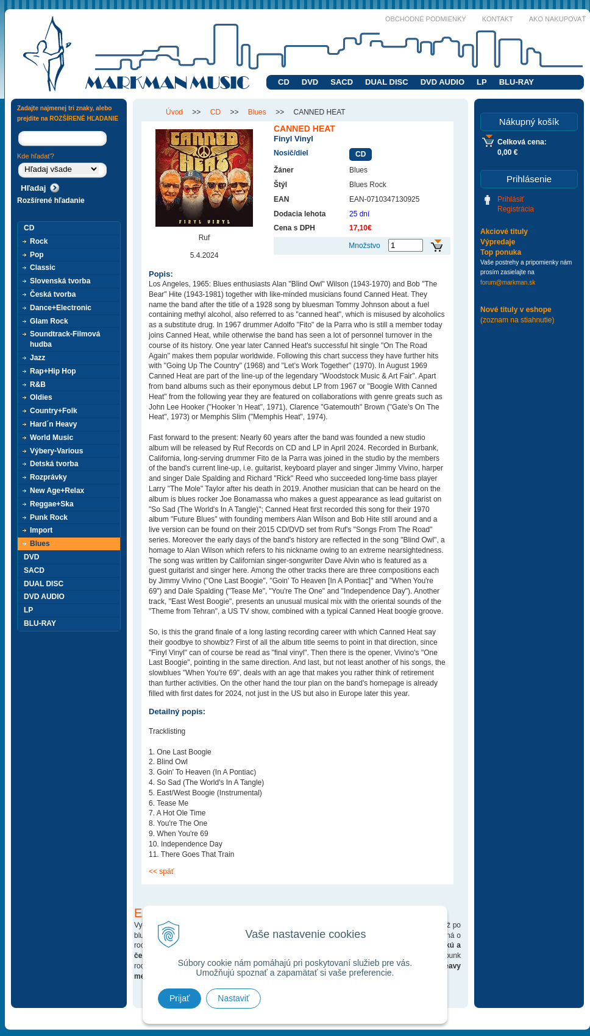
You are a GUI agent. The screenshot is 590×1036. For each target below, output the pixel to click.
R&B (38, 384)
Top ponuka (500, 252)
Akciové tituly (504, 231)
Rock (39, 241)
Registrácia (515, 209)
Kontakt (497, 19)
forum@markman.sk (507, 282)
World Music (51, 437)
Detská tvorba (54, 463)
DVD (310, 82)
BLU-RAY (516, 82)
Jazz (37, 357)
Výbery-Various (56, 451)
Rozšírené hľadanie (51, 200)
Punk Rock (49, 517)
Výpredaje (497, 242)
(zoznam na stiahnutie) (517, 320)
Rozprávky (48, 477)
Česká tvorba (53, 294)
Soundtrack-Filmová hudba (65, 339)
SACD (341, 82)
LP (482, 82)
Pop (37, 254)
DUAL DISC (386, 82)
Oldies (41, 397)
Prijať (179, 998)
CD (284, 82)
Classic (42, 267)
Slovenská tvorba (60, 281)
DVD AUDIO (442, 82)
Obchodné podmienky (425, 19)
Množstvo (364, 245)
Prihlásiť (510, 199)
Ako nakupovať (557, 19)
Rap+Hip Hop (53, 371)
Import (41, 530)
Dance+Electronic (60, 307)
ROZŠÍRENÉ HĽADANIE (83, 118)
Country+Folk (53, 410)
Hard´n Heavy (53, 424)
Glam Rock (49, 321)
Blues (40, 543)
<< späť (161, 871)
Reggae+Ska (52, 504)
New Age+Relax (57, 490)
